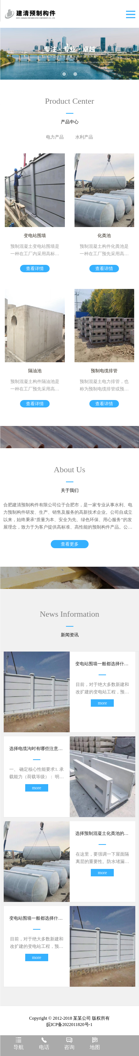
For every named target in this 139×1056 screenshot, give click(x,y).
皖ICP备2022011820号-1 (69, 1024)
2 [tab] (75, 74)
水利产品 (84, 137)
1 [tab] (64, 74)
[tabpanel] (69, 54)
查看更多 (70, 544)
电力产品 (55, 137)
